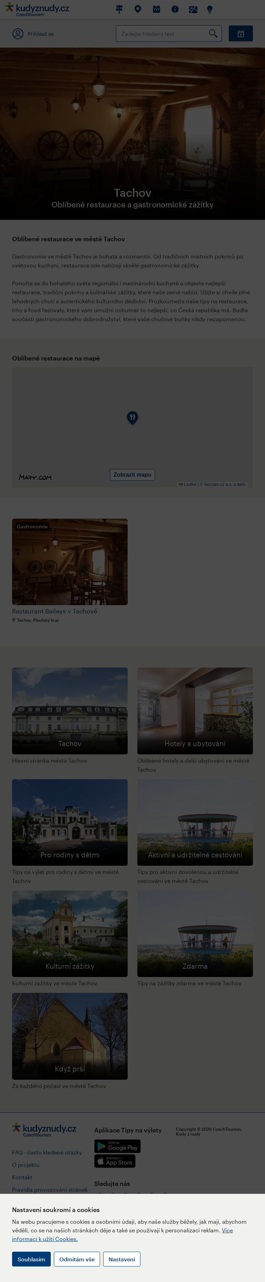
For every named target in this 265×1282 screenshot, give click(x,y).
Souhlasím (31, 1259)
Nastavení (122, 1259)
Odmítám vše (77, 1259)
